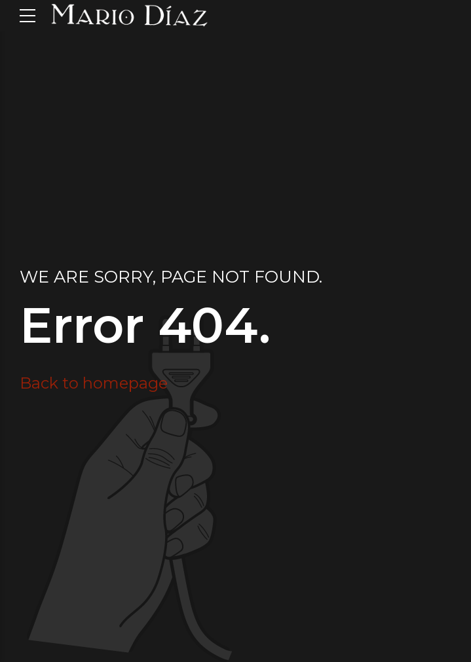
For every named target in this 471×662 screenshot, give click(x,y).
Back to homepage (94, 383)
